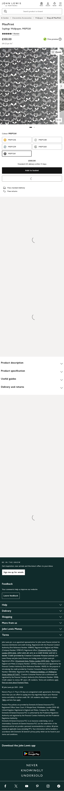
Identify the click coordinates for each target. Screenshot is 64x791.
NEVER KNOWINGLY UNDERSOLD (32, 770)
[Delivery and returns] (32, 388)
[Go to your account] (48, 4)
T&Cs (4, 700)
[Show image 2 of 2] (61, 86)
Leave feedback (11, 596)
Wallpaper (39, 18)
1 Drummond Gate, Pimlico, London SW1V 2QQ (32, 661)
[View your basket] (54, 4)
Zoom (56, 52)
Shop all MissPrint (54, 18)
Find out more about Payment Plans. (15, 683)
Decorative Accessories (22, 18)
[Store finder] (41, 4)
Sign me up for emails (13, 572)
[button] (60, 4)
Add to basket (32, 170)
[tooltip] (60, 39)
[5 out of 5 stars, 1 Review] (10, 33)
